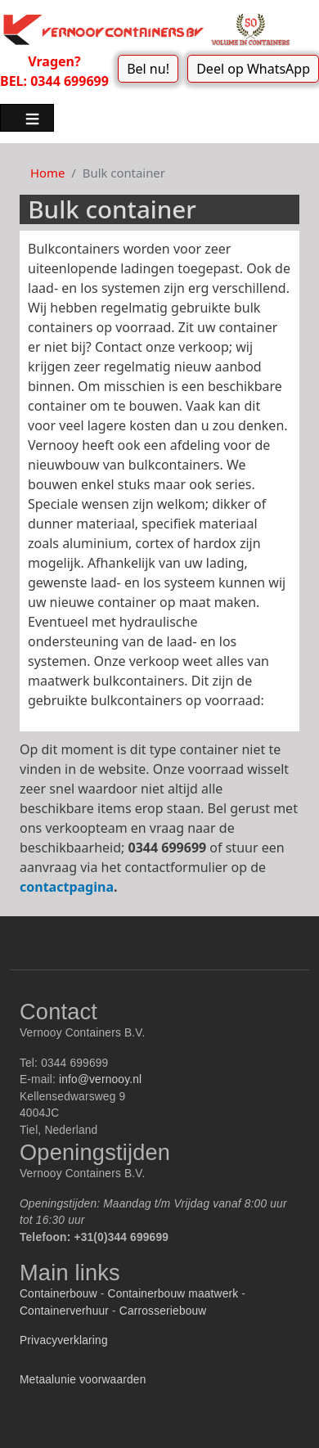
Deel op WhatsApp (253, 69)
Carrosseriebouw (163, 1311)
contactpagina (67, 887)
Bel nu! (148, 69)
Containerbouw (58, 1294)
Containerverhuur (64, 1311)
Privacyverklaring (64, 1340)
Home (47, 172)
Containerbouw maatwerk (173, 1294)
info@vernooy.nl (100, 1079)
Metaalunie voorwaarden (83, 1380)
